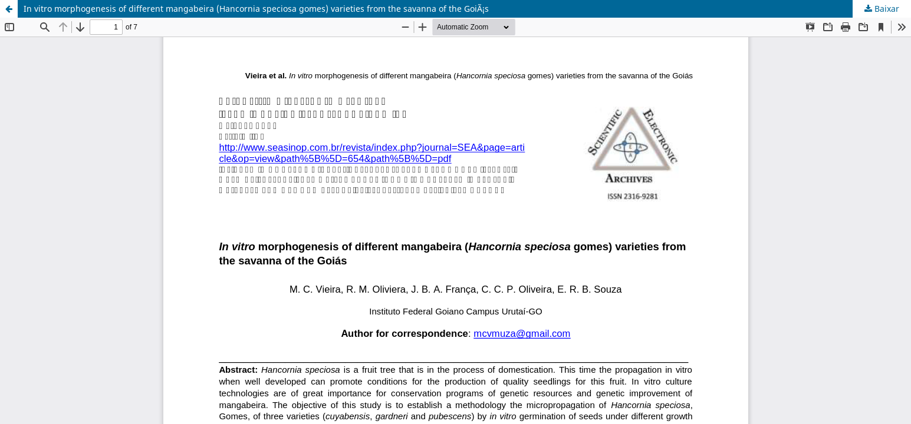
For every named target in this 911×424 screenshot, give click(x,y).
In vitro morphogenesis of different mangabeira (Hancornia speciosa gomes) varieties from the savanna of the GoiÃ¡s (256, 8)
